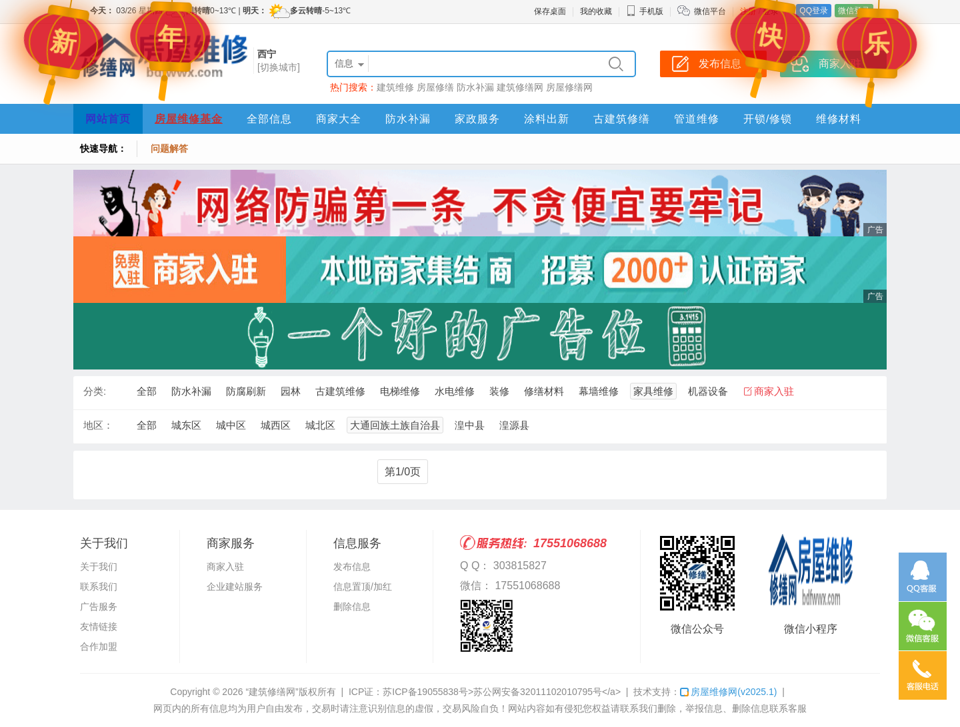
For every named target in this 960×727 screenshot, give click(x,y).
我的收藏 (596, 11)
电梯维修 (400, 391)
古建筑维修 (340, 391)
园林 (291, 391)
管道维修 (696, 118)
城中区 (231, 425)
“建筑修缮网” (271, 691)
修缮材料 (544, 391)
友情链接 (98, 626)
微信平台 (710, 11)
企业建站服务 (235, 586)
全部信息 (269, 118)
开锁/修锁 (767, 118)
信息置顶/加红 (362, 586)
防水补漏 (475, 87)
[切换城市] (278, 67)
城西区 (276, 425)
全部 (147, 391)
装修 (499, 391)
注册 (748, 11)
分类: (94, 391)
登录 (771, 11)
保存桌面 (550, 11)
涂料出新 (546, 118)
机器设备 (708, 391)
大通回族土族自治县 (395, 425)
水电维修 (455, 391)
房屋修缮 (435, 87)
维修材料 (838, 118)
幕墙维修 (599, 391)
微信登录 (854, 10)
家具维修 (653, 391)
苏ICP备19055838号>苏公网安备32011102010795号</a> (502, 691)
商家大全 (338, 118)
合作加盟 (98, 646)
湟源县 (514, 425)
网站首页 (108, 118)
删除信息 (352, 606)
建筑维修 (395, 87)
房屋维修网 (728, 691)
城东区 (186, 425)
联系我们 (98, 586)
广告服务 (98, 606)
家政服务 (477, 118)
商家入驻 (774, 391)
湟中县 (470, 425)
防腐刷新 (246, 391)
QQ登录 (813, 10)
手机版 (644, 11)
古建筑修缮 (621, 118)
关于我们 (98, 566)
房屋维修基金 (189, 118)
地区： (98, 425)
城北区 (320, 425)
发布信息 (352, 566)
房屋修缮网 (569, 87)
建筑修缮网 (520, 87)
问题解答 (169, 148)
